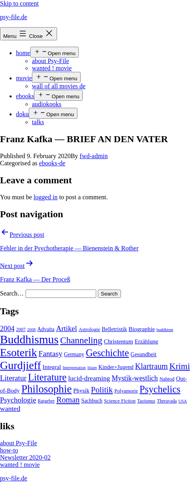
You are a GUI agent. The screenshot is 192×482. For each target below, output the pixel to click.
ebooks (25, 96)
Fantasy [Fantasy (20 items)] (51, 353)
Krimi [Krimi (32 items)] (179, 366)
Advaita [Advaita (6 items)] (45, 329)
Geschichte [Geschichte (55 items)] (107, 352)
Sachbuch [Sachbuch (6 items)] (91, 401)
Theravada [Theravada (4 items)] (167, 401)
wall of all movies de (58, 86)
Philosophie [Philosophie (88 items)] (46, 389)
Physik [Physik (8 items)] (81, 390)
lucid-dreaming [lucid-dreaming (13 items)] (89, 378)
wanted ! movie (52, 68)
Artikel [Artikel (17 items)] (66, 329)
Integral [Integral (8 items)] (52, 367)
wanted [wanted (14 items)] (10, 409)
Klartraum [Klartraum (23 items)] (151, 366)
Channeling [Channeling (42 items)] (81, 340)
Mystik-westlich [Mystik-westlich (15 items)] (135, 378)
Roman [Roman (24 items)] (67, 399)
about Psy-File (50, 61)
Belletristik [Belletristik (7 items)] (114, 329)
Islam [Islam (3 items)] (92, 367)
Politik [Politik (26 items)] (102, 389)
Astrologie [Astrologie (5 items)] (89, 329)
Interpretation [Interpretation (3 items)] (74, 367)
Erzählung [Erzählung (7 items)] (146, 341)
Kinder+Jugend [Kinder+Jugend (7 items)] (116, 367)
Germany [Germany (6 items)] (74, 354)
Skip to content (19, 3)
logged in (45, 197)
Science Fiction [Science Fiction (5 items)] (119, 401)
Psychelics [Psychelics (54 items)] (160, 389)
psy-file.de (13, 17)
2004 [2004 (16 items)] (7, 329)
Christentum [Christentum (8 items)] (118, 341)
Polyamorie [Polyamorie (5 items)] (126, 391)
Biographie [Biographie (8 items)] (142, 329)
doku (22, 114)
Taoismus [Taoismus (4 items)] (146, 401)
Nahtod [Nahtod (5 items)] (166, 379)
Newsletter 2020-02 (25, 457)
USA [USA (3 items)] (182, 401)
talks (38, 122)
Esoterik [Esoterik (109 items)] (18, 352)
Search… (12, 293)
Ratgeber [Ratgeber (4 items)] (46, 401)
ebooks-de (52, 163)
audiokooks (46, 104)
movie (24, 78)
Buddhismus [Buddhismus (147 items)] (29, 339)
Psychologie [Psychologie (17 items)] (18, 400)
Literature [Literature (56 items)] (47, 377)
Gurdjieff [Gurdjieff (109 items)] (20, 365)
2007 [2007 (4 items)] (21, 329)
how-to (9, 450)
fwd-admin (94, 156)
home (23, 53)
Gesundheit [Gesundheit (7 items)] (143, 354)
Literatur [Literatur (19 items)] (13, 378)
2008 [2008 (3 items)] (31, 329)
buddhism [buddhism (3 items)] (164, 329)
